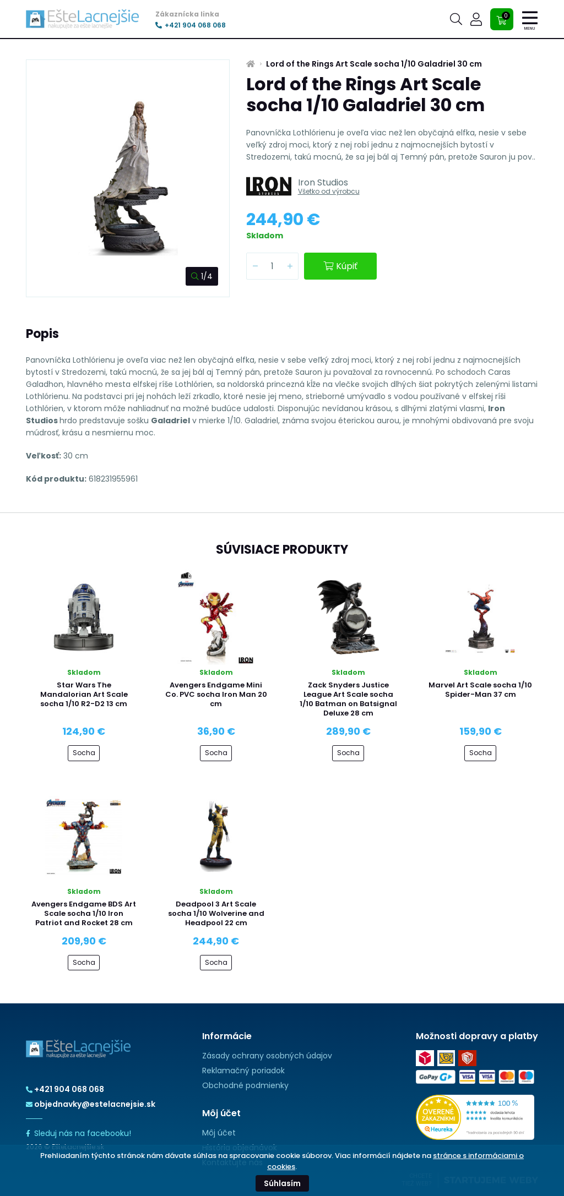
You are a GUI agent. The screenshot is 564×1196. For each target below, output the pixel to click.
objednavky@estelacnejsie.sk (90, 1104)
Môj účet (219, 1132)
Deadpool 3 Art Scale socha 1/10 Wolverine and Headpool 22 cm (216, 913)
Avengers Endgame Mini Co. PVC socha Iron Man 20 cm (216, 694)
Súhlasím (282, 1183)
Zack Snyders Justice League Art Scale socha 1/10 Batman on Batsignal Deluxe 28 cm (348, 699)
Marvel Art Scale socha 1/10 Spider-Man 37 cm (480, 690)
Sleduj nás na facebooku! (78, 1133)
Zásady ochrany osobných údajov (267, 1055)
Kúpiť (340, 266)
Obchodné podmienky (245, 1085)
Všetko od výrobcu (329, 191)
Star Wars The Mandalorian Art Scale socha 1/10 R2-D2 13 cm (84, 694)
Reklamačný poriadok (243, 1070)
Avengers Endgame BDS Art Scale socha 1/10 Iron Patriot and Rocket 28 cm (83, 913)
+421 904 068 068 (190, 25)
